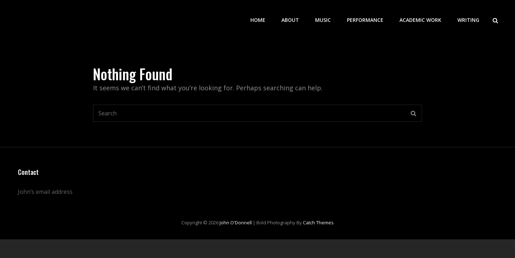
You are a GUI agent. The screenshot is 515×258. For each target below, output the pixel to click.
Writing (468, 19)
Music (323, 19)
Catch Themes (318, 222)
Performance (365, 19)
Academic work (420, 19)
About (290, 19)
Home (257, 19)
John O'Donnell (236, 222)
